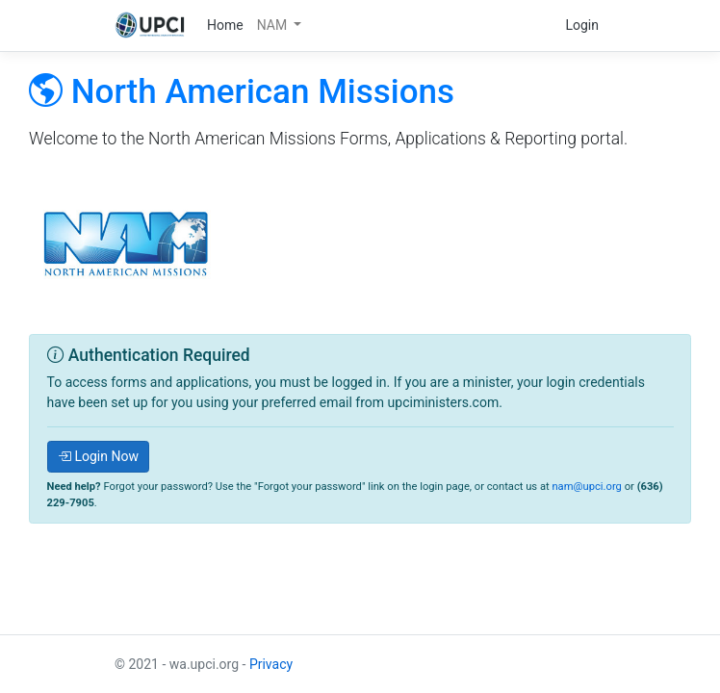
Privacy (271, 664)
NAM (274, 25)
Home (225, 25)
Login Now (98, 456)
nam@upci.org (586, 486)
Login (582, 25)
